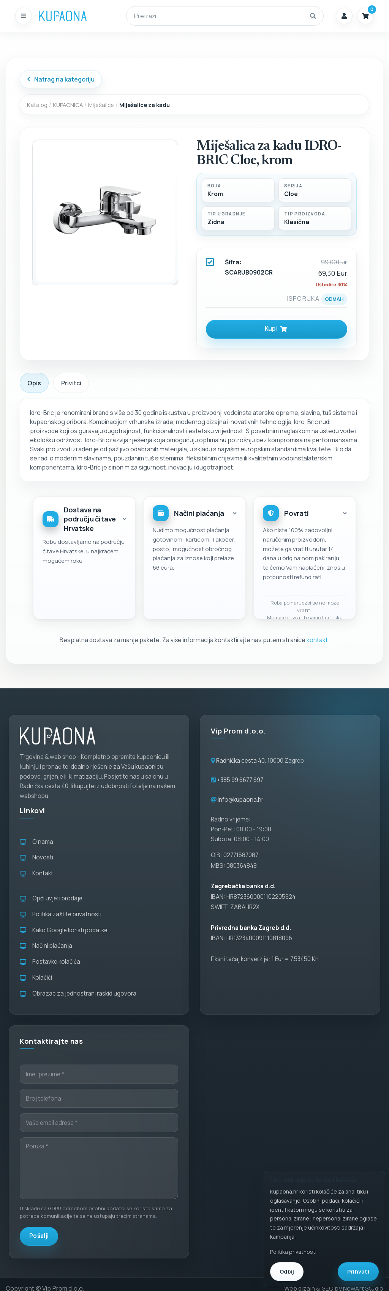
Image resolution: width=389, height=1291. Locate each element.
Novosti (36, 857)
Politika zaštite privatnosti (60, 914)
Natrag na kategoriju (60, 79)
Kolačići (36, 978)
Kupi (276, 329)
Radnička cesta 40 (240, 761)
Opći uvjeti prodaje (51, 898)
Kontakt (36, 873)
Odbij (287, 1271)
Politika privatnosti (293, 1251)
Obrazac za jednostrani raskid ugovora (78, 993)
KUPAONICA (68, 104)
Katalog (37, 104)
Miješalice (101, 104)
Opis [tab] (34, 383)
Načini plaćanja (46, 946)
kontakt (317, 640)
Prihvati (358, 1271)
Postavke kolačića (50, 962)
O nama (36, 842)
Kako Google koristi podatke (64, 930)
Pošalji (39, 1236)
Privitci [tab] (71, 383)
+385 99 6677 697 (239, 780)
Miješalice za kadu (144, 104)
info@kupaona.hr (240, 800)
